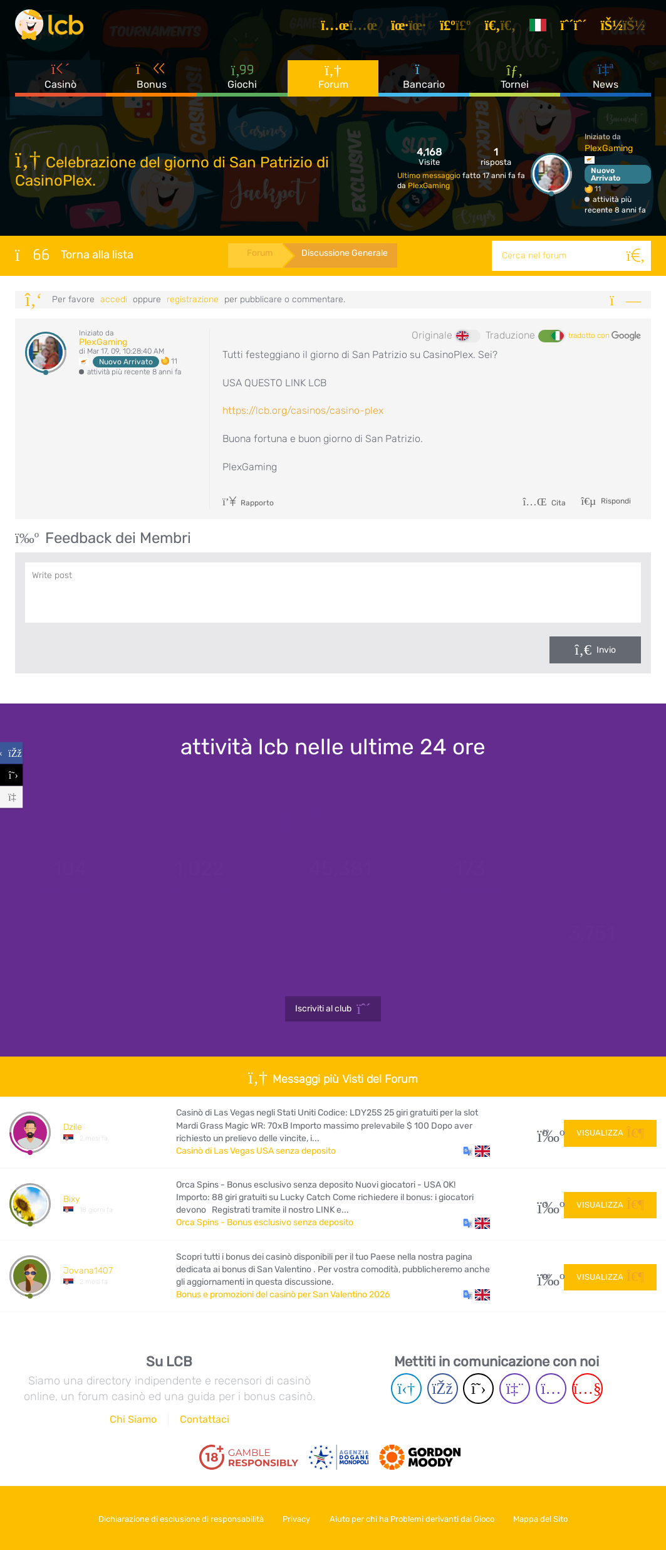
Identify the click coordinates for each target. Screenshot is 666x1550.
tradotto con (604, 336)
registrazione (193, 299)
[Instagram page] (551, 1388)
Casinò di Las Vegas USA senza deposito (256, 1151)
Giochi (242, 81)
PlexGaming (429, 185)
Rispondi (615, 501)
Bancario (424, 80)
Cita (544, 502)
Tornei (515, 80)
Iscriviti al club (333, 1008)
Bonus (151, 80)
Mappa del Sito (546, 1517)
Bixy (71, 1199)
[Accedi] (627, 27)
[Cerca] (636, 256)
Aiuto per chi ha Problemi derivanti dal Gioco (413, 1517)
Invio (606, 650)
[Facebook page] (442, 1388)
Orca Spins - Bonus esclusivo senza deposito (264, 1222)
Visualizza (610, 1132)
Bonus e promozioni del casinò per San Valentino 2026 (283, 1294)
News (605, 80)
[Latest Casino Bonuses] (52, 27)
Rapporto (248, 502)
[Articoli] (353, 27)
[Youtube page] (587, 1388)
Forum (333, 81)
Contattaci (204, 1419)
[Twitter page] (478, 1388)
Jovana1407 (88, 1270)
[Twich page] (514, 1388)
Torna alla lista (74, 254)
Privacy (294, 1517)
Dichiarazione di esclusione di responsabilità (175, 1517)
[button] (476, 1151)
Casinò (60, 80)
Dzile (72, 1127)
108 (546, 1276)
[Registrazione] (578, 27)
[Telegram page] (406, 1388)
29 (546, 1132)
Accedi (113, 299)
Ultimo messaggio (429, 175)
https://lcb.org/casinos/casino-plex (302, 410)
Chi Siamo (133, 1419)
